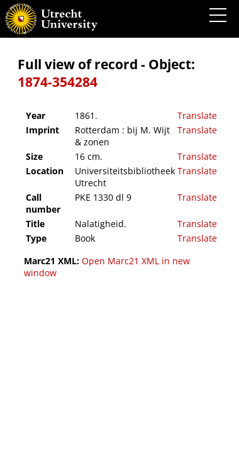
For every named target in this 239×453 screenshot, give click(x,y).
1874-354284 (57, 82)
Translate (197, 115)
